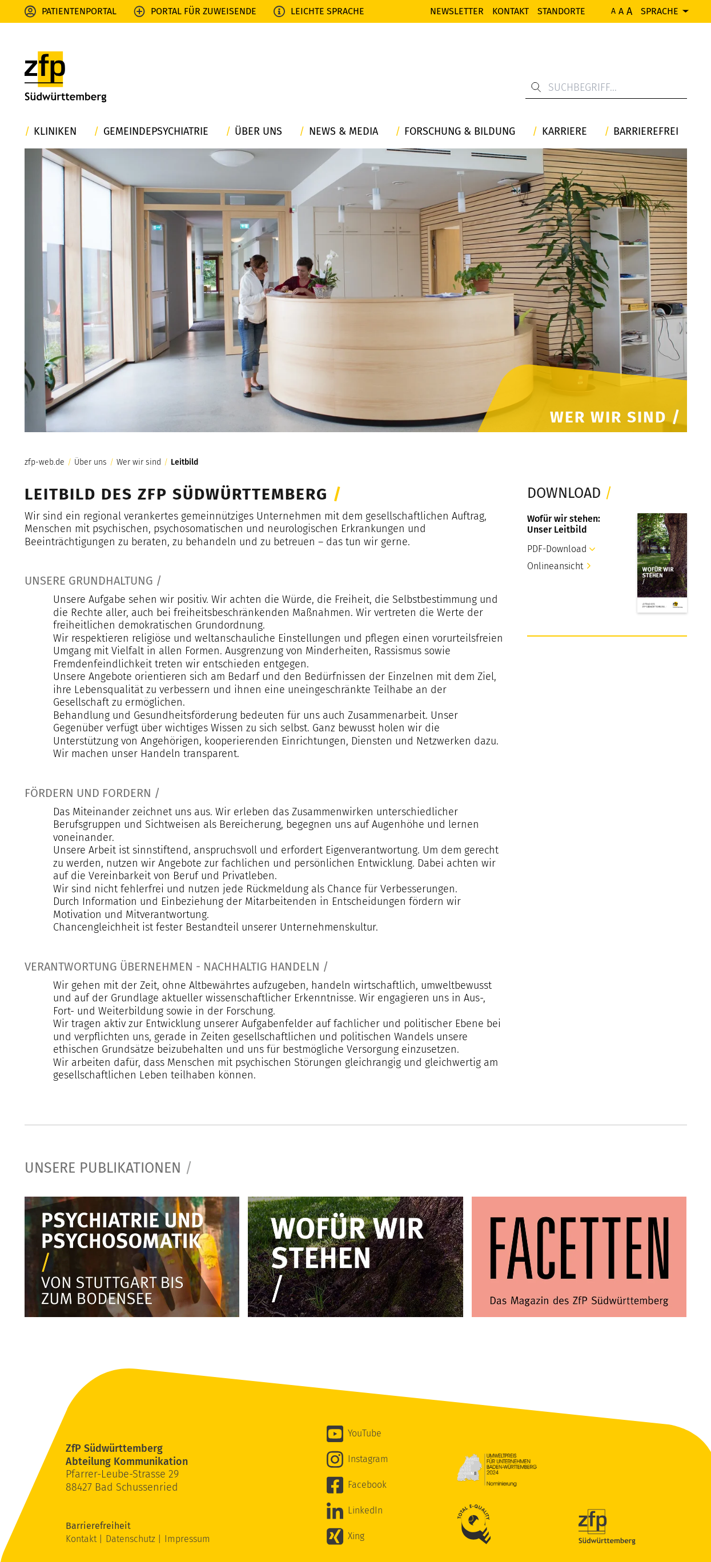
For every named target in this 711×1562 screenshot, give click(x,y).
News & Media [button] (343, 132)
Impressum (187, 1538)
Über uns (90, 462)
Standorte (561, 11)
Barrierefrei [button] (645, 132)
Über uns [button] (258, 132)
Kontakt (510, 11)
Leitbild (184, 462)
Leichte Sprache (327, 11)
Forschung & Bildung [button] (459, 132)
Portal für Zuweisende (203, 11)
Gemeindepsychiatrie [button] (155, 132)
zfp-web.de (45, 462)
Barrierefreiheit (99, 1525)
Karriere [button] (564, 132)
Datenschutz (132, 1538)
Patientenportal (79, 11)
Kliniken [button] (55, 132)
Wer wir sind (139, 462)
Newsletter (457, 11)
